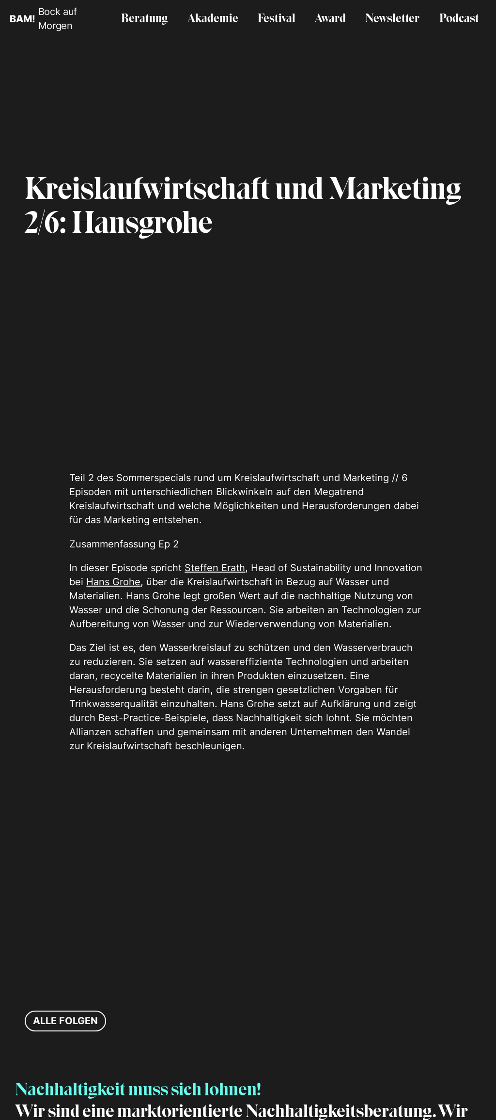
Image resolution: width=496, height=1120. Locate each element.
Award (330, 19)
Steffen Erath (215, 568)
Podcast (459, 19)
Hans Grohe (113, 582)
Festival (276, 19)
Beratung (144, 19)
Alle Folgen (65, 1021)
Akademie (212, 19)
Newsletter (392, 19)
